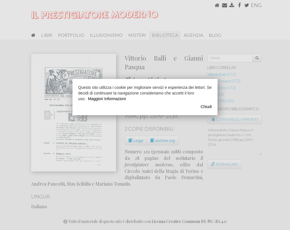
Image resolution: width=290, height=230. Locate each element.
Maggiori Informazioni (107, 98)
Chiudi (206, 106)
